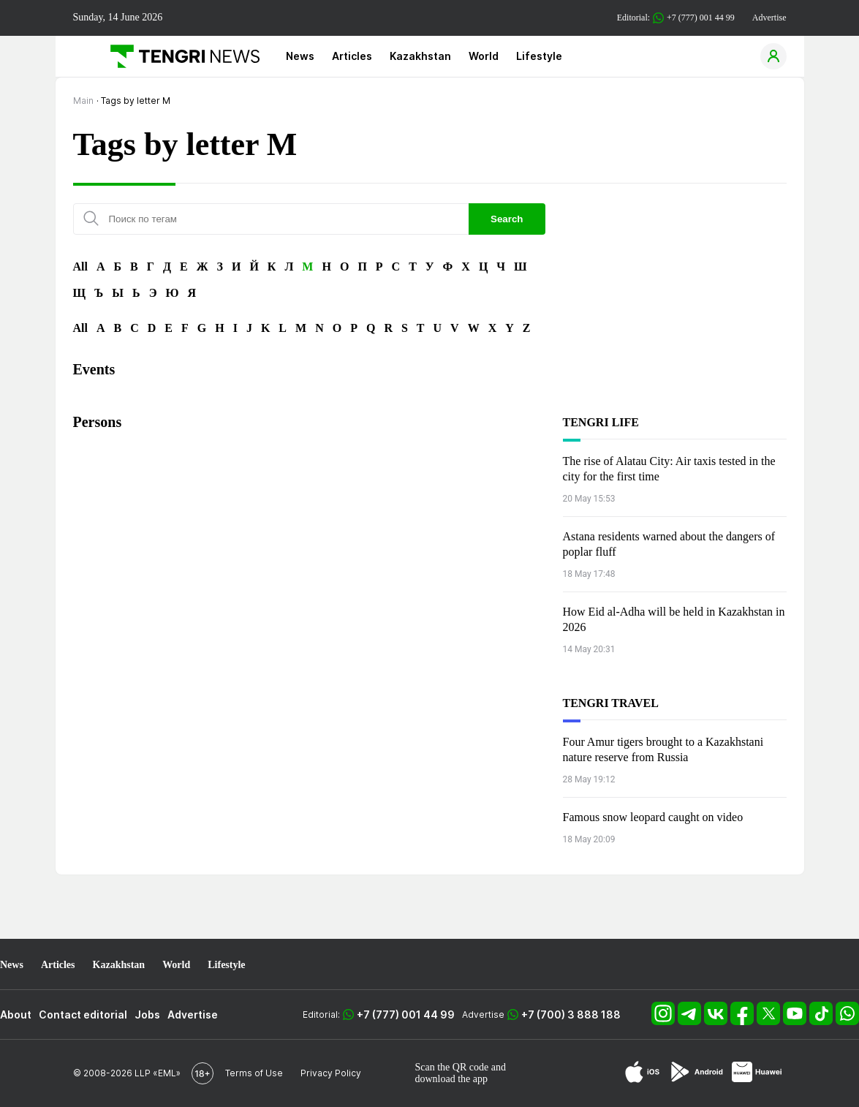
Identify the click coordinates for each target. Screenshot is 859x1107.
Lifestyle (539, 56)
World (484, 56)
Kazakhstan (420, 56)
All (80, 266)
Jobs (147, 1014)
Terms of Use (254, 1073)
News (300, 56)
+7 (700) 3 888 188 (571, 1014)
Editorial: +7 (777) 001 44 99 (676, 17)
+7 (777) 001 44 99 (406, 1014)
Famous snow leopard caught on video (653, 817)
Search (507, 219)
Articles (352, 56)
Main (83, 100)
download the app (451, 1078)
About (15, 1014)
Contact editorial (83, 1014)
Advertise (769, 17)
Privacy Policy (330, 1073)
